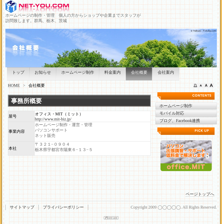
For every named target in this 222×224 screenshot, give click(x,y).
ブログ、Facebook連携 (179, 120)
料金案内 (112, 72)
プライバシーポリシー (63, 207)
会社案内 (166, 72)
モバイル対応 (171, 113)
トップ (18, 72)
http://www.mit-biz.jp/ (54, 119)
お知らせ (43, 72)
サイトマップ (22, 207)
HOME (14, 85)
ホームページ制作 (77, 72)
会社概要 (139, 72)
